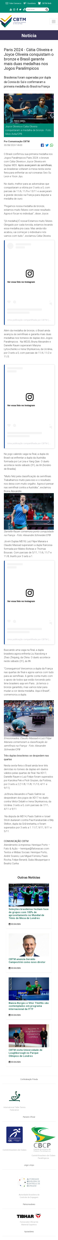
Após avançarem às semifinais (35, 165)
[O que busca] (35, 9)
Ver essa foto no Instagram (21, 282)
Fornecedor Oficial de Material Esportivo (29, 1223)
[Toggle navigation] (53, 21)
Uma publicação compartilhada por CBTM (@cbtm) (31, 320)
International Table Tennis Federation (15, 1108)
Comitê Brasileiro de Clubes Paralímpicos (43, 1156)
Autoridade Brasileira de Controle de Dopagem (29, 1196)
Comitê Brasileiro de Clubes (14, 1150)
